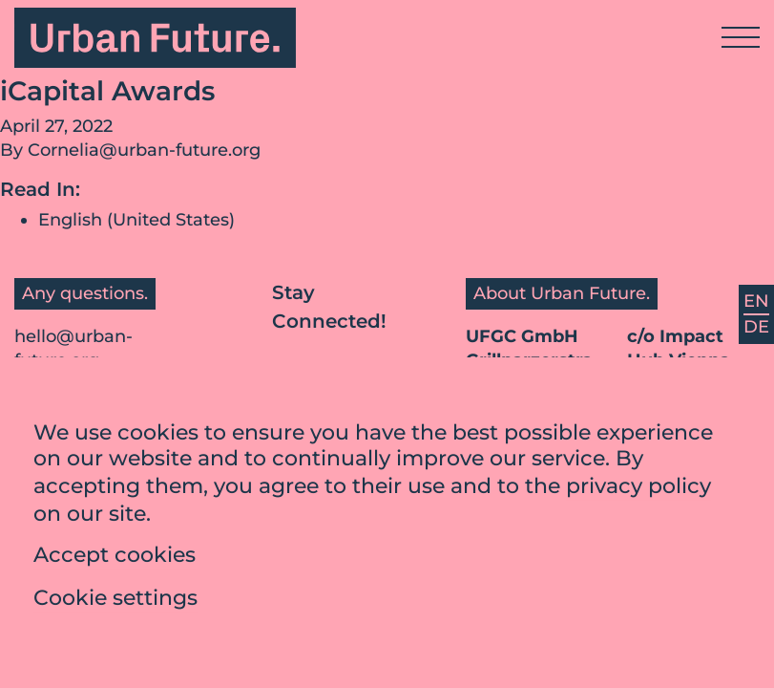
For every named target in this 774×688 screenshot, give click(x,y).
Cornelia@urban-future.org (144, 150)
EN (756, 301)
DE (756, 326)
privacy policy (638, 491)
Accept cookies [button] (114, 560)
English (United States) (136, 219)
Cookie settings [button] (115, 603)
